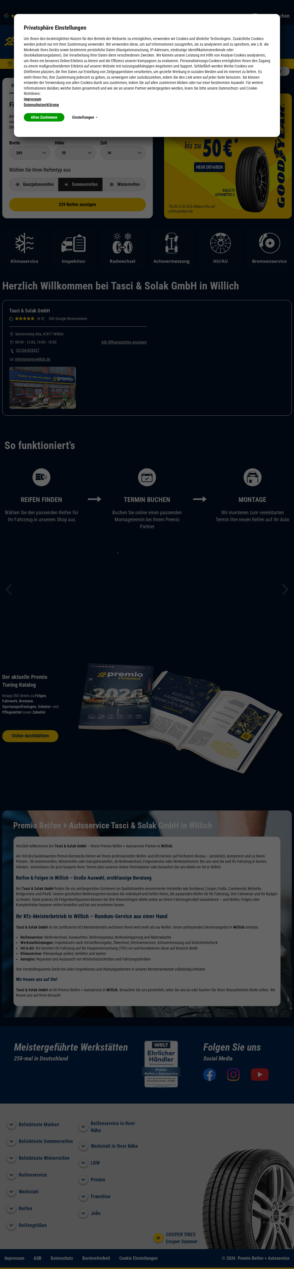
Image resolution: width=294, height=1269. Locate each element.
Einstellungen (84, 117)
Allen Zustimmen (44, 117)
